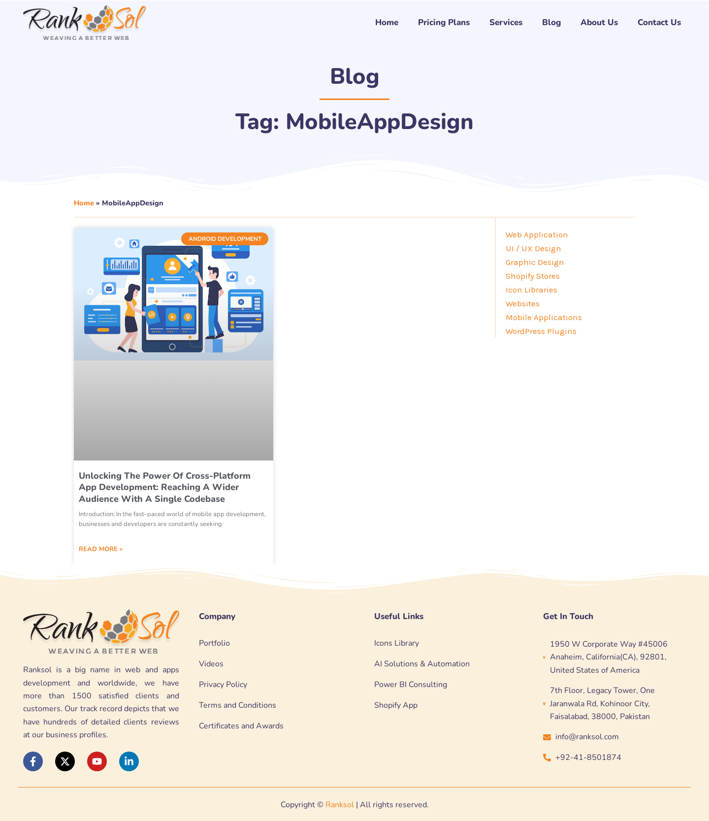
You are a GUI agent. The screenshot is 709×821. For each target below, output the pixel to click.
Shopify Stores (533, 276)
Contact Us (659, 22)
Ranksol (339, 804)
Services (505, 22)
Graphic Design (535, 262)
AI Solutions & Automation (422, 663)
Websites (523, 303)
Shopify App (396, 705)
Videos (211, 663)
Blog (551, 22)
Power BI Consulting (410, 684)
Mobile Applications (544, 317)
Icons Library (396, 643)
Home (386, 22)
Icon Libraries (531, 290)
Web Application (537, 234)
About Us (599, 22)
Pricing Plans (444, 22)
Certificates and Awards (241, 726)
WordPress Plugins (541, 331)
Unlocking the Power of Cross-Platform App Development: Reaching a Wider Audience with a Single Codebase (165, 487)
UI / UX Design (533, 248)
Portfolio (214, 643)
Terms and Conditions (237, 705)
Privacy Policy (223, 684)
